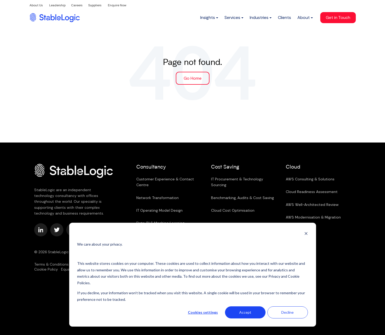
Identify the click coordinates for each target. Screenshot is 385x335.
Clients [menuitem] (284, 17)
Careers (77, 5)
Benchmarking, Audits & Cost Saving (242, 197)
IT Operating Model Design (159, 210)
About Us (36, 5)
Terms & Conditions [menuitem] (51, 264)
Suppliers (95, 5)
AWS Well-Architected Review (312, 204)
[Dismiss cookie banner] (306, 234)
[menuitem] (209, 18)
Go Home (193, 78)
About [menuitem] (303, 17)
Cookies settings (203, 312)
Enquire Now (117, 5)
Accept (245, 312)
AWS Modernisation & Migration (313, 217)
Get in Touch (338, 17)
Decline (287, 312)
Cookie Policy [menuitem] (46, 269)
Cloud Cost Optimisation (232, 210)
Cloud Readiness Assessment (312, 191)
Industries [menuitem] (259, 17)
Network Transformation (157, 197)
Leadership (57, 5)
